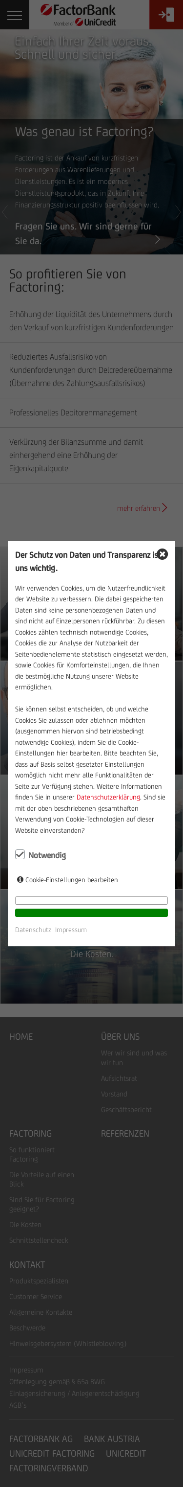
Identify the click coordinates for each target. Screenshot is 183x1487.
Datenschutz (33, 930)
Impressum (71, 930)
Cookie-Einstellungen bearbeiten (71, 880)
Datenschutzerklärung (108, 797)
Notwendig (47, 855)
